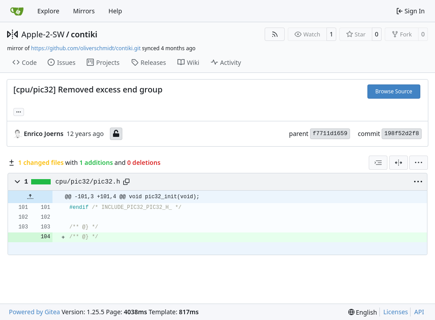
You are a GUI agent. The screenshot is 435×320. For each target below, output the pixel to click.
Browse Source (393, 91)
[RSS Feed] (275, 34)
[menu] (418, 163)
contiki (84, 34)
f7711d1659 (330, 133)
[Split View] (398, 163)
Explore (48, 11)
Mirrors (84, 11)
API (419, 312)
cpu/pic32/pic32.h (88, 181)
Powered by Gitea (34, 312)
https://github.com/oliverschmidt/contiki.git (86, 48)
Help (115, 11)
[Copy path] (126, 182)
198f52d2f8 (401, 133)
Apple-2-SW (42, 34)
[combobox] (378, 163)
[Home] (16, 11)
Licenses (395, 312)
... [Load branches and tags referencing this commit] (18, 111)
